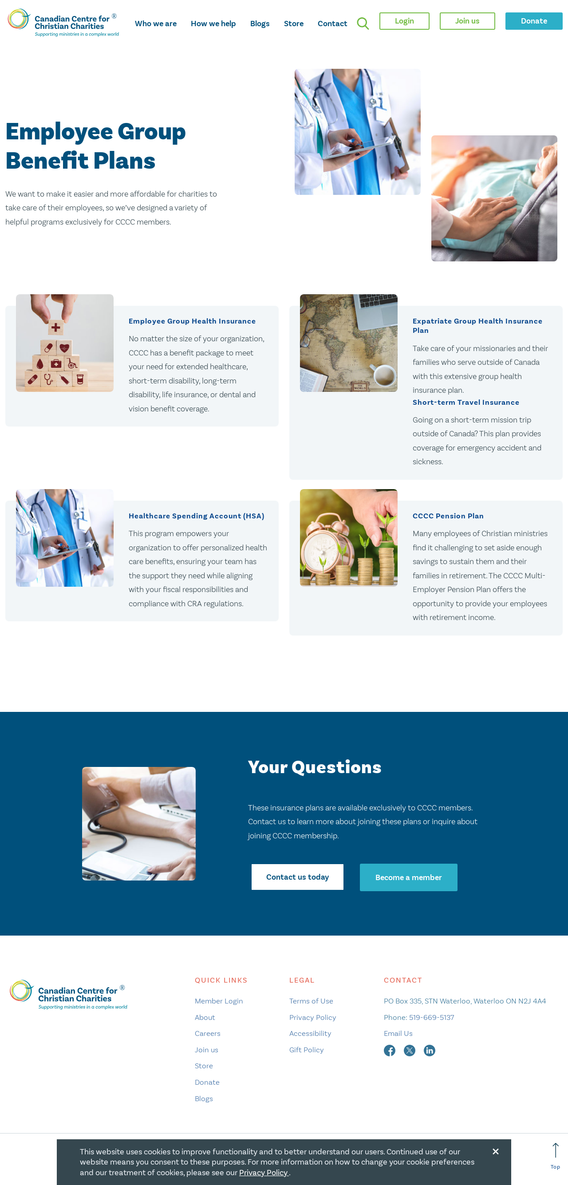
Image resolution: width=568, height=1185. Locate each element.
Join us (206, 1050)
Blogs (260, 23)
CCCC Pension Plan (448, 516)
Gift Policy (306, 1050)
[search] (363, 23)
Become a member (409, 878)
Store (294, 23)
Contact (332, 23)
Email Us (398, 1034)
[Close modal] (496, 1150)
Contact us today (297, 878)
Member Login (219, 1001)
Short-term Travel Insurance (466, 402)
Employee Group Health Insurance (192, 321)
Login (404, 21)
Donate (207, 1082)
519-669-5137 (431, 1018)
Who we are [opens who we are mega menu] (156, 23)
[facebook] (390, 1050)
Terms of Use (311, 1001)
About (205, 1018)
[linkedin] (429, 1050)
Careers (208, 1034)
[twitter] (410, 1050)
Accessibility (310, 1034)
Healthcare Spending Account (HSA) (196, 516)
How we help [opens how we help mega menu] (213, 23)
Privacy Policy (312, 1018)
